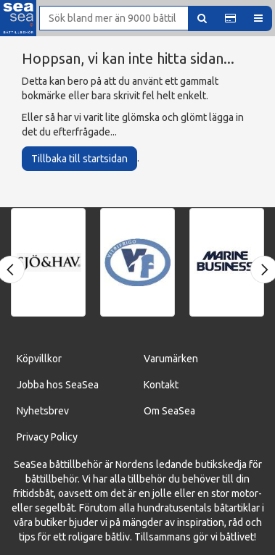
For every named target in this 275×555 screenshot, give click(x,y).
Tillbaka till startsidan (79, 158)
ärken (185, 358)
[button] (230, 18)
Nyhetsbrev (43, 411)
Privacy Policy (47, 437)
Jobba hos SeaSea (58, 385)
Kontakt (161, 385)
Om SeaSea (169, 411)
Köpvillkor (39, 358)
